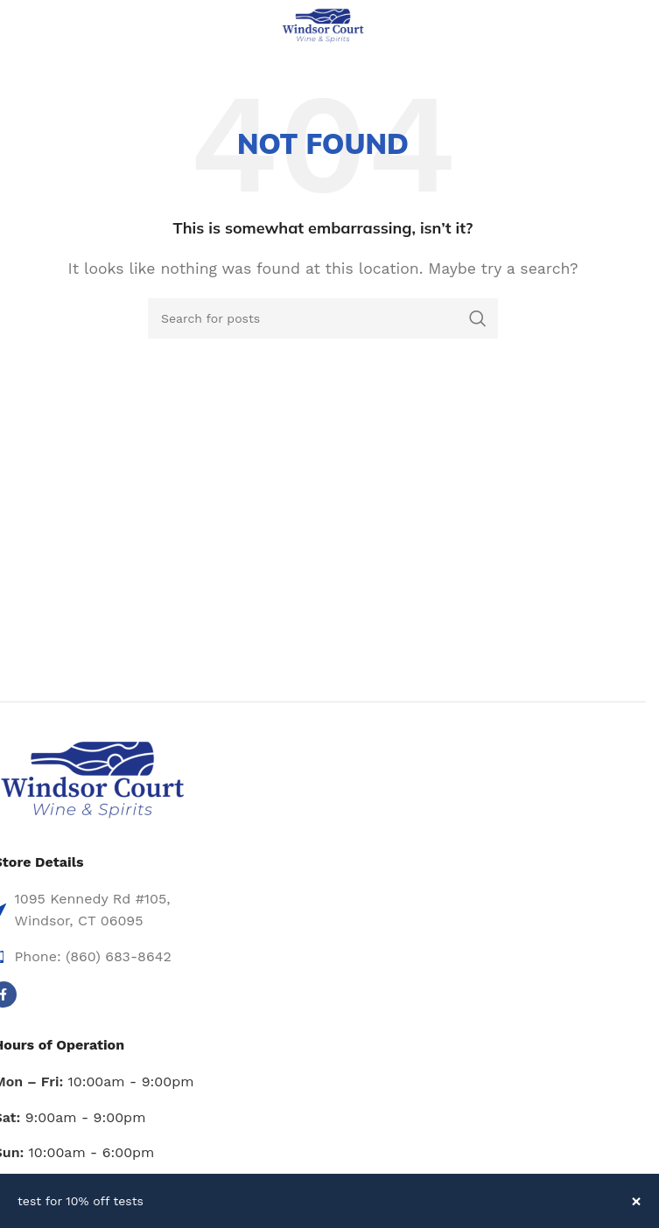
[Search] (323, 318)
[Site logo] (323, 25)
